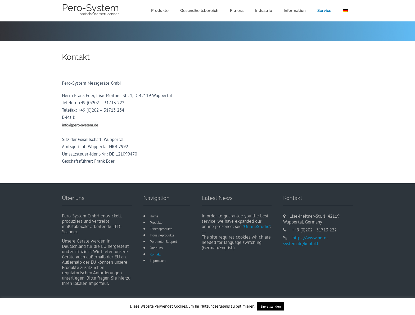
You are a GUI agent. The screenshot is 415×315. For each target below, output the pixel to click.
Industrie (263, 10)
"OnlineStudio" (256, 226)
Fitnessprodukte (161, 229)
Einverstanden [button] (270, 306)
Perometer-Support (163, 242)
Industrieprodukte (162, 235)
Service (324, 10)
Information (295, 10)
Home (154, 216)
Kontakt (155, 254)
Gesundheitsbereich (199, 10)
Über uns (156, 248)
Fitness (236, 10)
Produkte (160, 10)
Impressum (157, 261)
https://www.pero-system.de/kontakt (305, 240)
